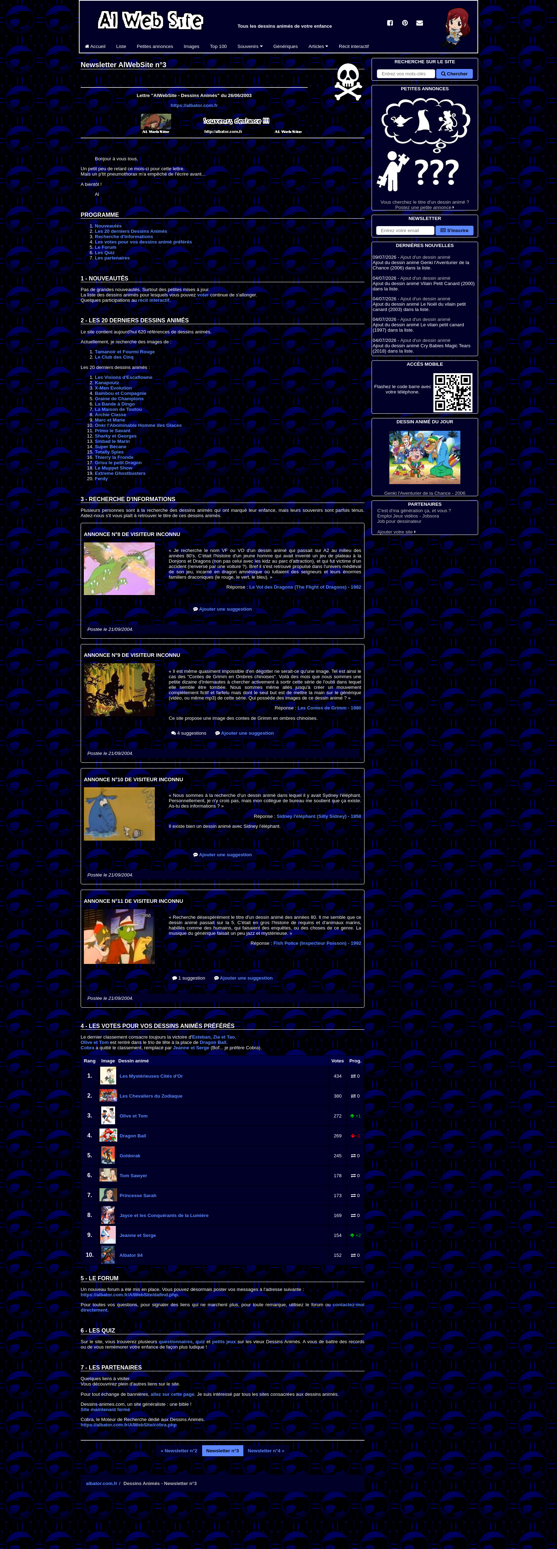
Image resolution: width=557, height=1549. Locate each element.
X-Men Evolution (113, 388)
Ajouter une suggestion (222, 609)
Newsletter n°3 (222, 1450)
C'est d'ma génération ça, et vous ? (414, 510)
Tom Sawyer (132, 1175)
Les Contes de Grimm (329, 708)
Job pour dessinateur (399, 521)
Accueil (95, 46)
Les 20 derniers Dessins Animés (131, 231)
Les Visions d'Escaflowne (123, 377)
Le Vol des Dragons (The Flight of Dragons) (305, 587)
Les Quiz (105, 252)
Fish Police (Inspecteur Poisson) (317, 943)
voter (203, 295)
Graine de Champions (119, 398)
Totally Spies (109, 452)
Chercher (454, 73)
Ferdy (101, 478)
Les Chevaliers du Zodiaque (150, 1096)
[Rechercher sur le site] (406, 73)
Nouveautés (108, 226)
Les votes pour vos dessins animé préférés (143, 242)
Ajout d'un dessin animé (425, 257)
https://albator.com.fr (194, 105)
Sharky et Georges (116, 436)
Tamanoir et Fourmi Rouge (125, 351)
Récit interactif (354, 46)
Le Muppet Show (114, 468)
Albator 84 (130, 1255)
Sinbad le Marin (112, 441)
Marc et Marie (110, 420)
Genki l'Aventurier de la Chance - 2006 (425, 463)
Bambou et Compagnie (120, 393)
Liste (121, 46)
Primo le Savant (112, 430)
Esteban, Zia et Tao (213, 1037)
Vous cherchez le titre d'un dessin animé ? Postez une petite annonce (425, 151)
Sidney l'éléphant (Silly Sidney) (319, 816)
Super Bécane (110, 446)
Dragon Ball (213, 1042)
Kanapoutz (107, 382)
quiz (200, 1341)
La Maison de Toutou (118, 409)
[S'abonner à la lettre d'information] (405, 230)
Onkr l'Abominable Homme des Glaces (138, 425)
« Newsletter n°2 (179, 1450)
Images (191, 46)
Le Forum (106, 247)
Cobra (87, 1047)
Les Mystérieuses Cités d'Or (150, 1076)
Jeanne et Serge (191, 1047)
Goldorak (129, 1155)
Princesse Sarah (137, 1195)
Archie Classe (110, 414)
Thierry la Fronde (114, 457)
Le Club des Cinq (114, 357)
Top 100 (218, 46)
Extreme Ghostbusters (120, 473)
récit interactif (153, 300)
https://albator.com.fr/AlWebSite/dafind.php (129, 1294)
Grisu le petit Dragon (118, 462)
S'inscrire (454, 230)
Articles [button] (318, 46)
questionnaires (176, 1341)
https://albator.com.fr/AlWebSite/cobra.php (129, 1424)
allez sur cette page (172, 1394)
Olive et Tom (95, 1042)
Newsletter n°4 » (266, 1450)
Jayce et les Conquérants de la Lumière (163, 1215)
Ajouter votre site (396, 532)
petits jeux (224, 1341)
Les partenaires (112, 258)
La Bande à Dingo (115, 404)
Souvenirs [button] (250, 46)
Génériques (286, 46)
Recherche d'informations (124, 236)
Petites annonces (155, 46)
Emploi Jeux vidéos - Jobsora (408, 516)
